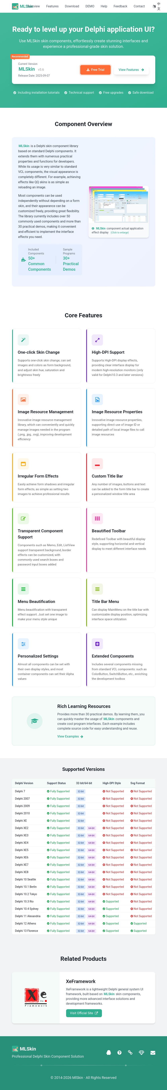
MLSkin (26, 6)
